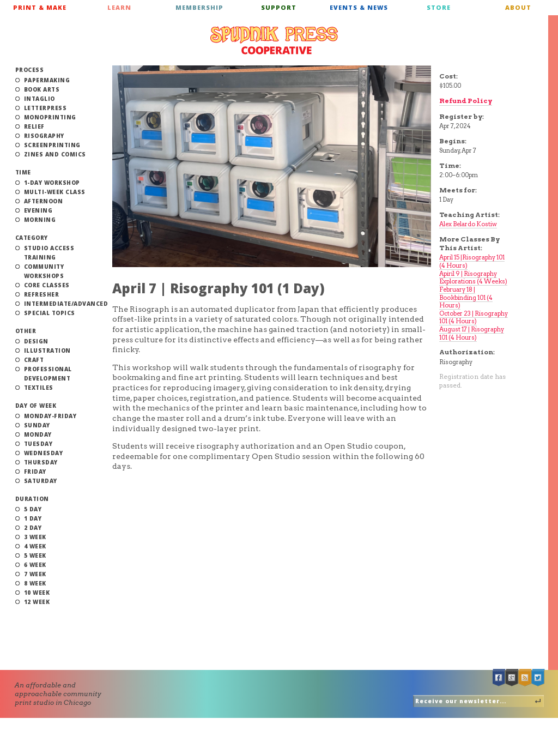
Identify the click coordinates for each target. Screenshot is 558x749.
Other (26, 331)
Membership (199, 7)
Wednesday (43, 453)
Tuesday (38, 444)
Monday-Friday (50, 416)
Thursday (41, 462)
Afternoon (43, 201)
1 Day (33, 518)
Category (31, 237)
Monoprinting (50, 117)
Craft (34, 360)
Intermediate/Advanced (66, 303)
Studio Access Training (49, 252)
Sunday (37, 425)
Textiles (38, 387)
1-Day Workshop (52, 182)
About (518, 7)
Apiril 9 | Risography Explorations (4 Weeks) (473, 278)
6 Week (35, 565)
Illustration (47, 350)
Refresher (41, 294)
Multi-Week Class (55, 192)
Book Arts (42, 89)
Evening (38, 210)
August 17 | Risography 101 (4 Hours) (471, 333)
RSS (525, 678)
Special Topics (49, 313)
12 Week (37, 602)
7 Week (35, 574)
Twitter (538, 678)
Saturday (40, 481)
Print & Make (39, 7)
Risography (44, 136)
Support (278, 7)
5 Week (35, 555)
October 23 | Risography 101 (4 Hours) (473, 317)
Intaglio (39, 98)
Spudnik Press (274, 40)
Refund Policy (465, 100)
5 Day (33, 509)
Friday (35, 471)
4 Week (35, 546)
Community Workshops (44, 271)
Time (23, 172)
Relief (34, 126)
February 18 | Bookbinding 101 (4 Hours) (466, 297)
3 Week (35, 537)
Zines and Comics (55, 154)
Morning (40, 220)
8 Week (35, 583)
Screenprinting (52, 145)
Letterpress (45, 108)
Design (36, 341)
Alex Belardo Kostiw (468, 224)
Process (29, 70)
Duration (32, 499)
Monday (38, 434)
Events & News (359, 7)
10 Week (37, 592)
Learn (119, 7)
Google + (512, 678)
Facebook (499, 678)
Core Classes (47, 285)
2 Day (33, 527)
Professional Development (48, 373)
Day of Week (36, 405)
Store (439, 7)
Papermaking (47, 80)
